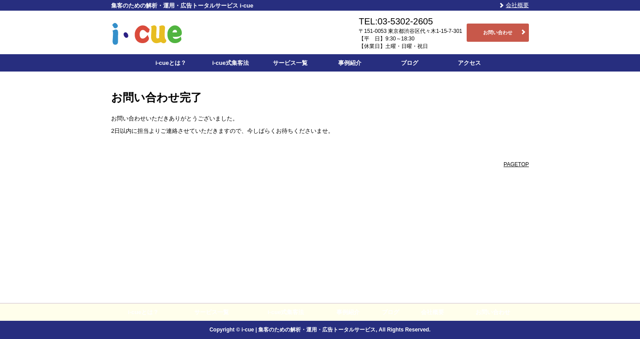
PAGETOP (516, 164)
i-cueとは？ (171, 63)
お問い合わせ (497, 32)
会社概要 (517, 5)
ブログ (409, 63)
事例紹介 (349, 63)
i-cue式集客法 (230, 63)
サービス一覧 (290, 63)
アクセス (469, 63)
